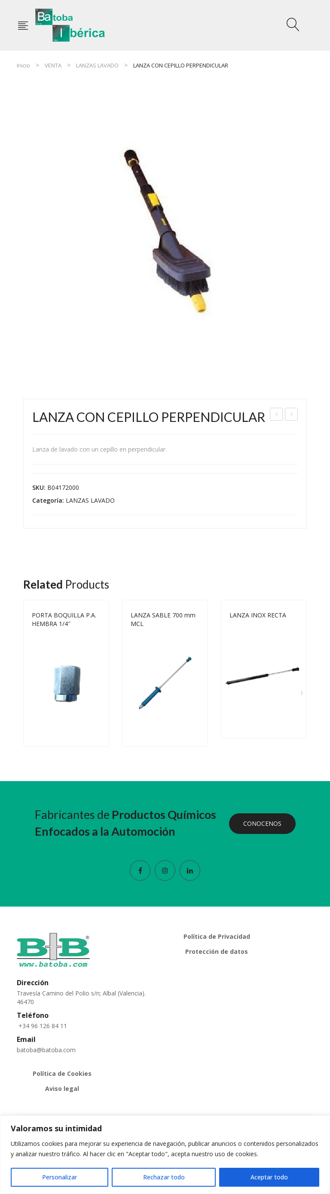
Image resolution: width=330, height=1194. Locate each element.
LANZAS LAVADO (97, 65)
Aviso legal (62, 1088)
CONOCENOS (262, 823)
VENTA (53, 65)
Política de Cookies (62, 1073)
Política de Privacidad (216, 936)
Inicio (23, 65)
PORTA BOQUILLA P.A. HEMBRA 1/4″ (64, 619)
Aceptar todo (269, 1177)
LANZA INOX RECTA (257, 615)
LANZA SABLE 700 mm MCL (277, 415)
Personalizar (59, 1177)
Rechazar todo (164, 1177)
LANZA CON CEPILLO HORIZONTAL (291, 415)
